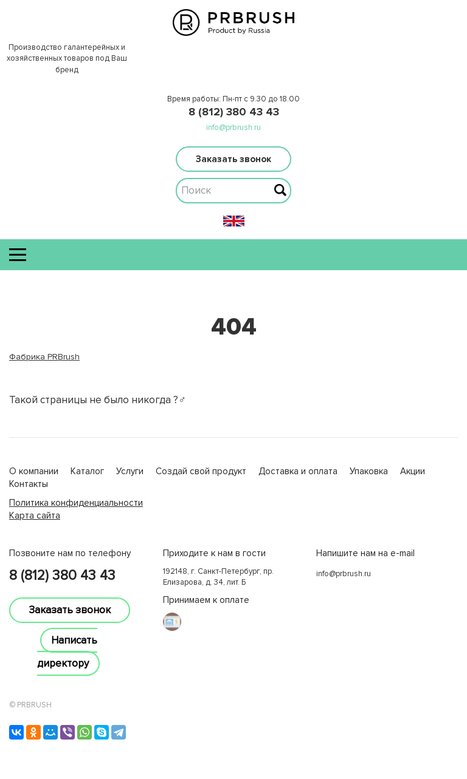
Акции (412, 471)
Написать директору (67, 652)
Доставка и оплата (297, 471)
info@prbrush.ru (233, 127)
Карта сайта (34, 515)
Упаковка (369, 471)
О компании (33, 471)
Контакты (28, 483)
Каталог (87, 471)
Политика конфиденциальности (76, 502)
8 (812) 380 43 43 (234, 111)
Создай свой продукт (201, 471)
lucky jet (26, 528)
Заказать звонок (233, 159)
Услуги (130, 471)
